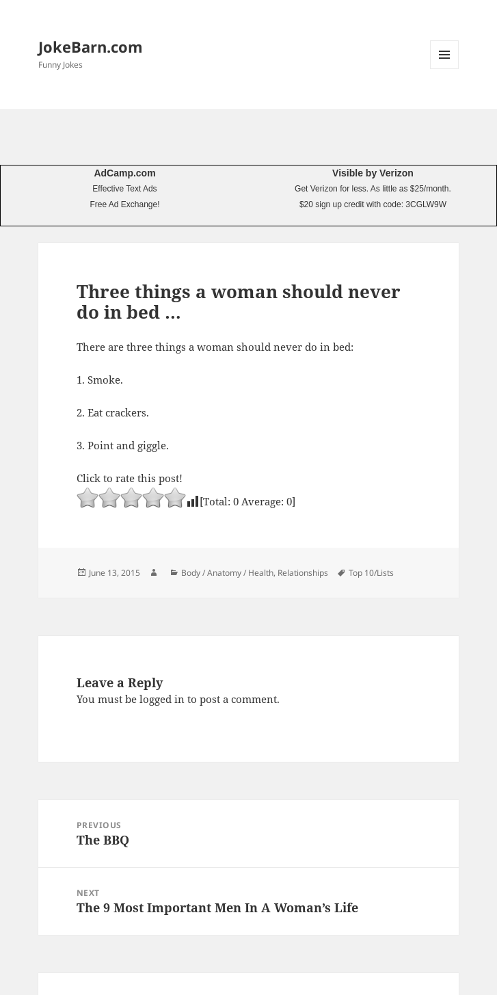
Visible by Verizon (373, 173)
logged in (162, 699)
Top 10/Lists (371, 573)
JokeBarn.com (90, 46)
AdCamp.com (124, 173)
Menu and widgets (445, 68)
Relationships (303, 573)
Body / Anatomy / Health (227, 573)
